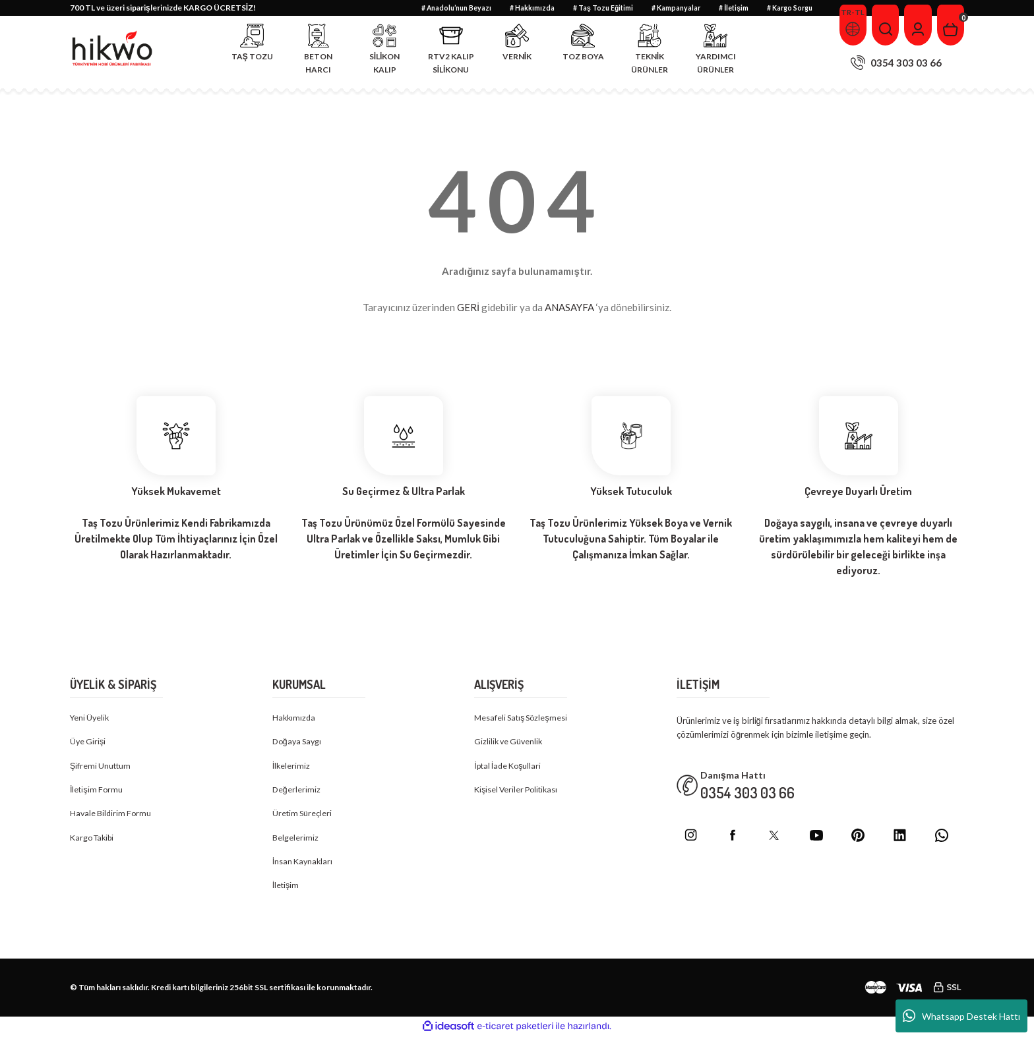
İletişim (286, 888)
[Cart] (949, 25)
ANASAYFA (569, 307)
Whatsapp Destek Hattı (961, 1016)
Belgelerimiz (295, 840)
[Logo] (113, 49)
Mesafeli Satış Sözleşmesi (523, 718)
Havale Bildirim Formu (112, 815)
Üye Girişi (88, 742)
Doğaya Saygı (298, 742)
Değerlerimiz (296, 791)
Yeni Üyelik (90, 718)
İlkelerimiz (291, 766)
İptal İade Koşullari (510, 766)
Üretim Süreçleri (303, 815)
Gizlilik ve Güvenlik (510, 742)
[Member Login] (915, 25)
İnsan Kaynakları (303, 864)
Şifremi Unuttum (101, 766)
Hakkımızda (294, 718)
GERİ (468, 307)
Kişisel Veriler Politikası (518, 791)
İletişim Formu (97, 791)
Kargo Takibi (94, 840)
